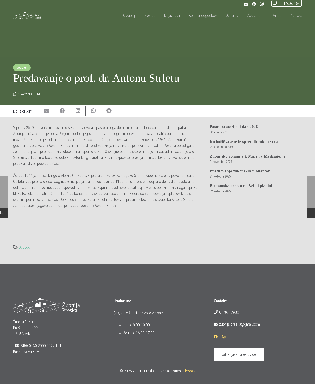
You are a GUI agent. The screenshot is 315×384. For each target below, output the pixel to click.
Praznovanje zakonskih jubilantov (240, 171)
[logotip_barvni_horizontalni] (40, 16)
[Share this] (62, 111)
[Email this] (46, 111)
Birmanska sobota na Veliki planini (241, 186)
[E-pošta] (246, 4)
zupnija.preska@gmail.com (237, 324)
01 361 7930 (226, 312)
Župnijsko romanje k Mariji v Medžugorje (247, 156)
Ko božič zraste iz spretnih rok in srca (244, 141)
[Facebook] (254, 4)
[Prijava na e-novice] (239, 354)
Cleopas (189, 371)
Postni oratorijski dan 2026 (234, 127)
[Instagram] (262, 4)
